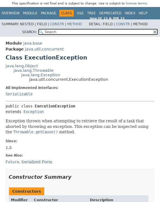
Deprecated (110, 13)
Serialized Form (36, 162)
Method (74, 24)
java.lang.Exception (40, 75)
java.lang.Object (22, 66)
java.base (32, 43)
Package (48, 13)
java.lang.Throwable (33, 70)
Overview (11, 13)
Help (143, 13)
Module (30, 13)
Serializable (19, 94)
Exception (34, 111)
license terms (136, 3)
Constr (57, 24)
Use (80, 13)
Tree (91, 13)
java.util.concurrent (44, 49)
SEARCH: (29, 32)
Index (130, 13)
